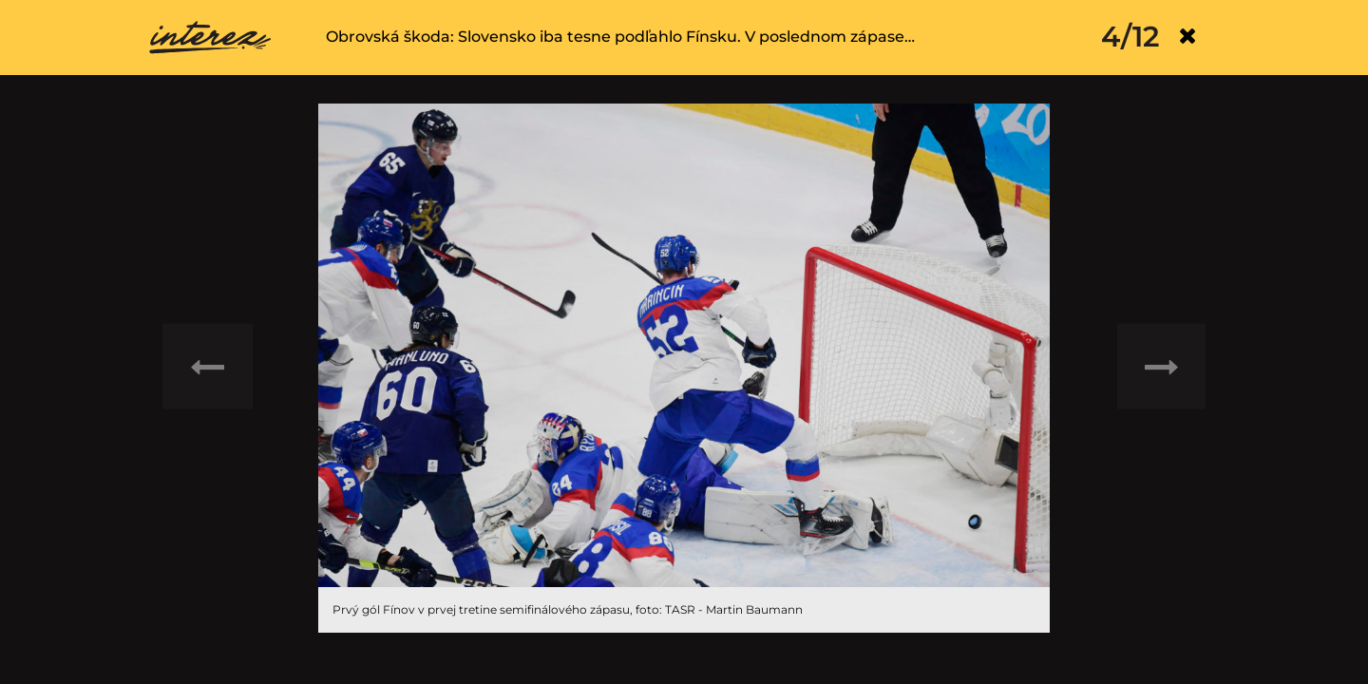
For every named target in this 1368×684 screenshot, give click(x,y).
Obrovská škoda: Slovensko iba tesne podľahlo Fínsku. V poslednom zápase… (620, 37)
